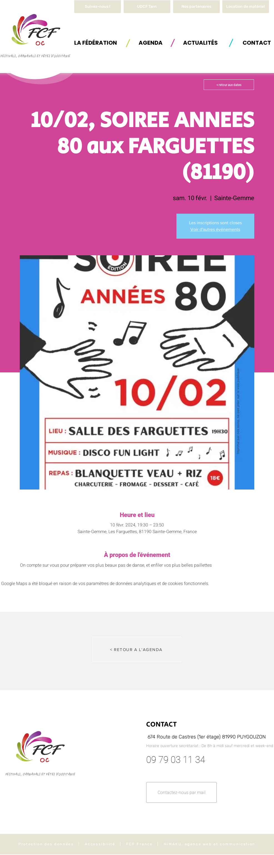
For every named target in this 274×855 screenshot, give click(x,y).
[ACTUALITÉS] (200, 43)
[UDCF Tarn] (147, 6)
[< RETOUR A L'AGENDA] (137, 649)
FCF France (139, 844)
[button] (245, 6)
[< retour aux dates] (229, 84)
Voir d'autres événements (215, 229)
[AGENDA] (151, 43)
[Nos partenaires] (196, 6)
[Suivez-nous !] (97, 6)
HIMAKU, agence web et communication (209, 844)
